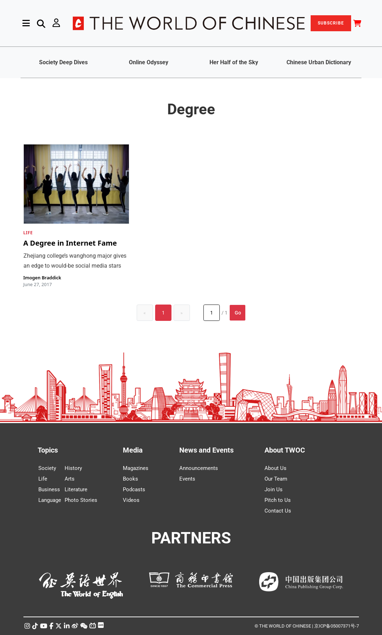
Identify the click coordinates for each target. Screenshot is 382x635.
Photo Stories (81, 500)
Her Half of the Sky (233, 62)
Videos (131, 500)
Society (47, 468)
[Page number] (211, 313)
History (73, 468)
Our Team (275, 479)
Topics (48, 450)
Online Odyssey (148, 62)
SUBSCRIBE (331, 23)
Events (187, 479)
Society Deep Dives (63, 62)
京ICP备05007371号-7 (336, 626)
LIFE (28, 233)
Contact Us (277, 511)
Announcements (198, 468)
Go (238, 313)
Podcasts (134, 489)
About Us (275, 468)
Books (130, 479)
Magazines (135, 468)
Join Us (273, 489)
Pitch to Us (277, 500)
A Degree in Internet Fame (70, 243)
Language (49, 500)
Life (42, 479)
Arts (70, 479)
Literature (76, 489)
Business (49, 489)
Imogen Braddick (42, 277)
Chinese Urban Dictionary (318, 62)
